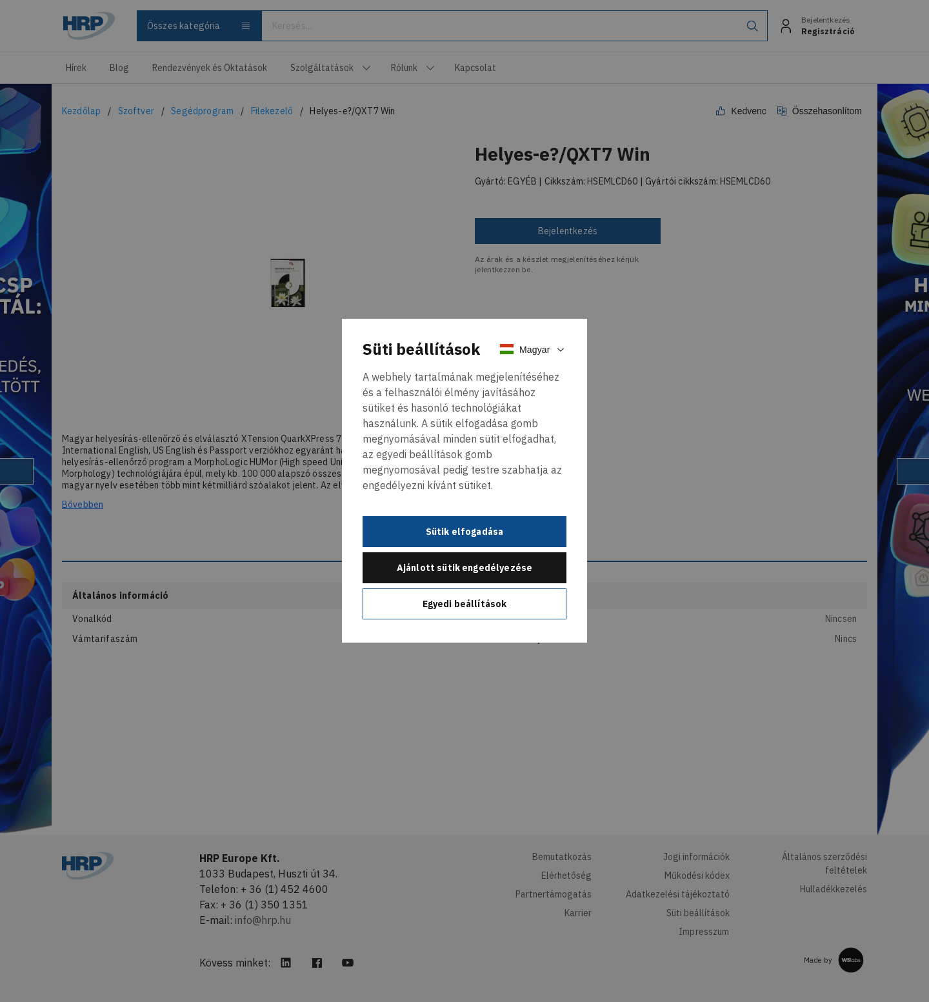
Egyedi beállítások (465, 604)
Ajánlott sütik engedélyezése (464, 568)
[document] (464, 481)
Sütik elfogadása (465, 531)
